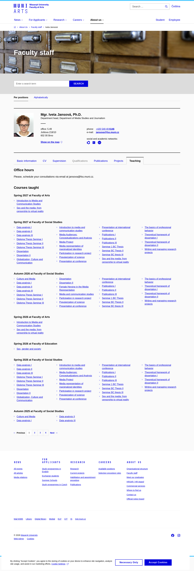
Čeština (176, 6)
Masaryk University (29, 535)
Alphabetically (41, 97)
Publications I (108, 234)
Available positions (106, 469)
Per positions (21, 97)
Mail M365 (18, 519)
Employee (174, 19)
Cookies (30, 539)
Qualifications (80, 160)
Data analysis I (24, 227)
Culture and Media (26, 279)
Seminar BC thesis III (112, 254)
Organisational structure (137, 469)
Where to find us (134, 490)
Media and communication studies (76, 294)
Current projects (77, 473)
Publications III (109, 243)
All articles (18, 473)
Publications (101, 160)
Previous (19, 433)
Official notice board (135, 499)
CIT (66, 519)
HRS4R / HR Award (135, 482)
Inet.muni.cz (80, 519)
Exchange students (50, 476)
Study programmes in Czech (54, 484)
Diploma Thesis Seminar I (30, 239)
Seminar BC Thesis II (112, 250)
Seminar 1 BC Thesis (112, 246)
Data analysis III (25, 235)
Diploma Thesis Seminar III (30, 247)
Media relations (20, 477)
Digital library (40, 519)
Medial (52, 519)
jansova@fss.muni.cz (107, 132)
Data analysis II (24, 231)
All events (18, 469)
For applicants (51, 461)
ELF (60, 519)
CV (44, 160)
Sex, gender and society (29, 349)
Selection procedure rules (109, 473)
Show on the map (51, 142)
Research (77, 462)
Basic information (27, 160)
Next (53, 433)
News (17, 462)
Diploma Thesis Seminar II (30, 243)
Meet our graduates (135, 477)
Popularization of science (72, 257)
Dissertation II (24, 255)
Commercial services (136, 486)
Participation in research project (75, 253)
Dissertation (23, 251)
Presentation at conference (72, 261)
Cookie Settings (67, 566)
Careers (104, 462)
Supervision (59, 160)
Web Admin (19, 539)
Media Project (66, 242)
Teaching (135, 160)
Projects (118, 160)
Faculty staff (132, 473)
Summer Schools (49, 480)
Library (29, 519)
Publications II (109, 238)
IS (71, 519)
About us (134, 462)
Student (160, 19)
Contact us (131, 495)
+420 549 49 (105, 129)
